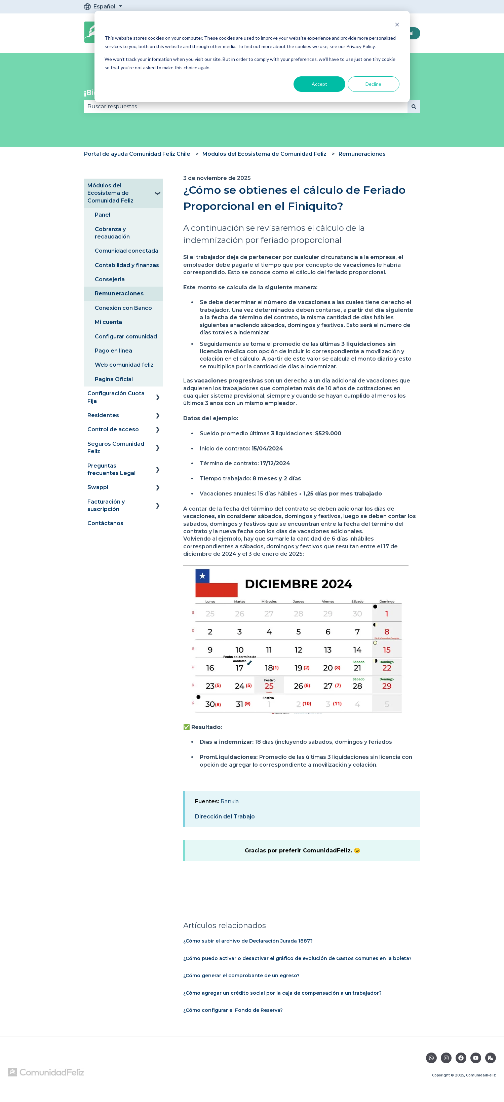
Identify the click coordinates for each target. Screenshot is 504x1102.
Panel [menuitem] (102, 215)
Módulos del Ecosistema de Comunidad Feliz (264, 154)
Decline (373, 84)
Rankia (230, 801)
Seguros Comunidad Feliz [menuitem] (115, 447)
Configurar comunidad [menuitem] (126, 336)
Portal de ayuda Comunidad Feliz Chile (137, 154)
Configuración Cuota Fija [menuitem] (116, 397)
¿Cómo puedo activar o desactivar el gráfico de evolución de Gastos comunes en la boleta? (297, 958)
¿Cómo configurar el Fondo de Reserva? (233, 1010)
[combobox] (246, 106)
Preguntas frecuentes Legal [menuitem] (111, 469)
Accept (319, 84)
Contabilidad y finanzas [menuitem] (127, 265)
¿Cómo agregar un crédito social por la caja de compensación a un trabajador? (282, 993)
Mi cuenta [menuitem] (108, 322)
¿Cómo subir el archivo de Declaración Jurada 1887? (248, 941)
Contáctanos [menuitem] (105, 523)
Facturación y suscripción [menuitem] (106, 505)
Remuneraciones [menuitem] (119, 293)
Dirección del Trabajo (225, 816)
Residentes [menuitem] (103, 415)
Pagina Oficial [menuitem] (114, 379)
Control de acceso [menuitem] (113, 429)
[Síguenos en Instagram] (446, 1058)
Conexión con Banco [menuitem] (123, 308)
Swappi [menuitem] (97, 487)
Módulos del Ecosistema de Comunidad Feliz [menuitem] (110, 193)
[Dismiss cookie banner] (397, 25)
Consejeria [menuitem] (110, 279)
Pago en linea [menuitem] (113, 350)
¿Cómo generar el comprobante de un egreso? (241, 975)
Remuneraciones (362, 154)
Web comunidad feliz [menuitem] (124, 365)
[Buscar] (414, 106)
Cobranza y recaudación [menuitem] (112, 233)
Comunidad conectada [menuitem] (126, 251)
